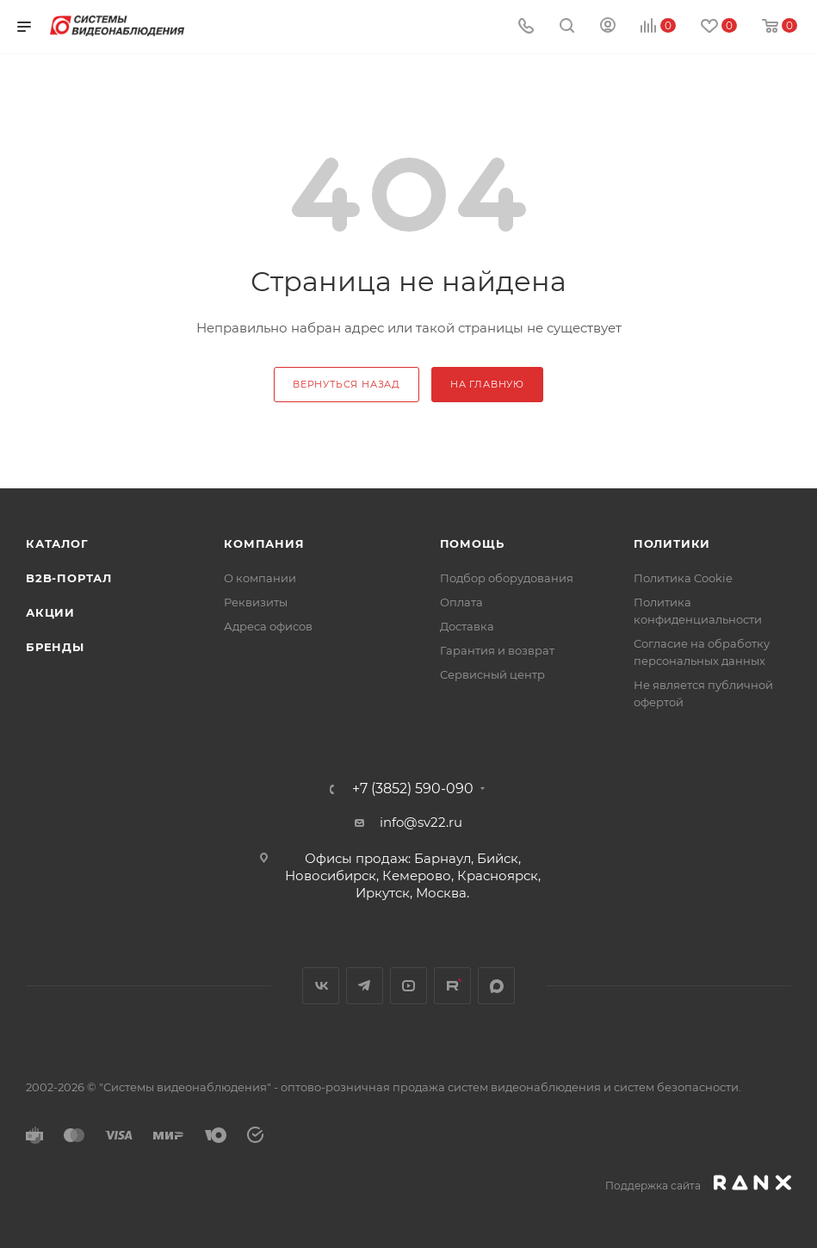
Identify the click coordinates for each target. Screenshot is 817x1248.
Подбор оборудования (506, 578)
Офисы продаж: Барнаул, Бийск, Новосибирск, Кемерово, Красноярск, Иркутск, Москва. (413, 875)
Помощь (472, 543)
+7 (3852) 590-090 (412, 789)
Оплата (461, 602)
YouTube (408, 985)
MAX (496, 985)
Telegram (364, 985)
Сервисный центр (492, 674)
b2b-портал (69, 578)
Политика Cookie (683, 578)
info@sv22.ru (421, 822)
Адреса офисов (268, 626)
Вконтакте (320, 985)
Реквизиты (256, 602)
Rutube (452, 985)
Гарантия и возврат (497, 650)
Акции (50, 612)
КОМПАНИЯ (264, 543)
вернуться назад (346, 384)
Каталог (57, 543)
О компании (260, 578)
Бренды (55, 647)
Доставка (467, 626)
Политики (672, 543)
